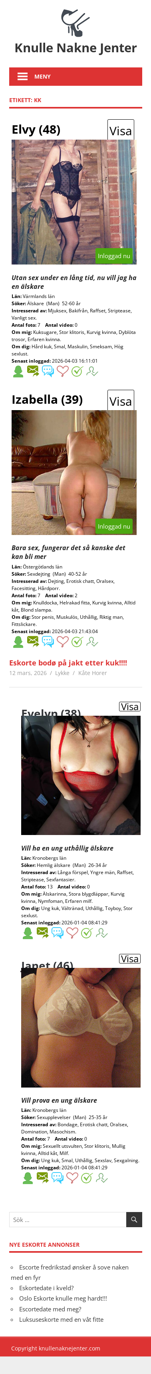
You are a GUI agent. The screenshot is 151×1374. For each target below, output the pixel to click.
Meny (42, 94)
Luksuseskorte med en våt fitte (61, 1337)
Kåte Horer (92, 691)
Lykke (62, 691)
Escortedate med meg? (50, 1327)
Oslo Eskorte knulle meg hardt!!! (63, 1316)
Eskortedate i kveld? (46, 1306)
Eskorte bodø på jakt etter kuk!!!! (68, 680)
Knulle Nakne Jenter (76, 56)
